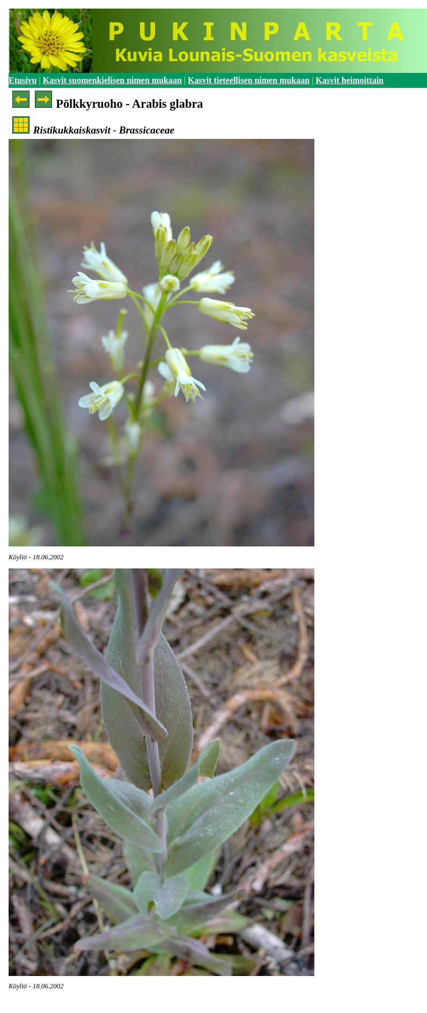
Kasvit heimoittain (349, 80)
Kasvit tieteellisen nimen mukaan (249, 80)
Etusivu (22, 80)
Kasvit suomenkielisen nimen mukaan (112, 80)
